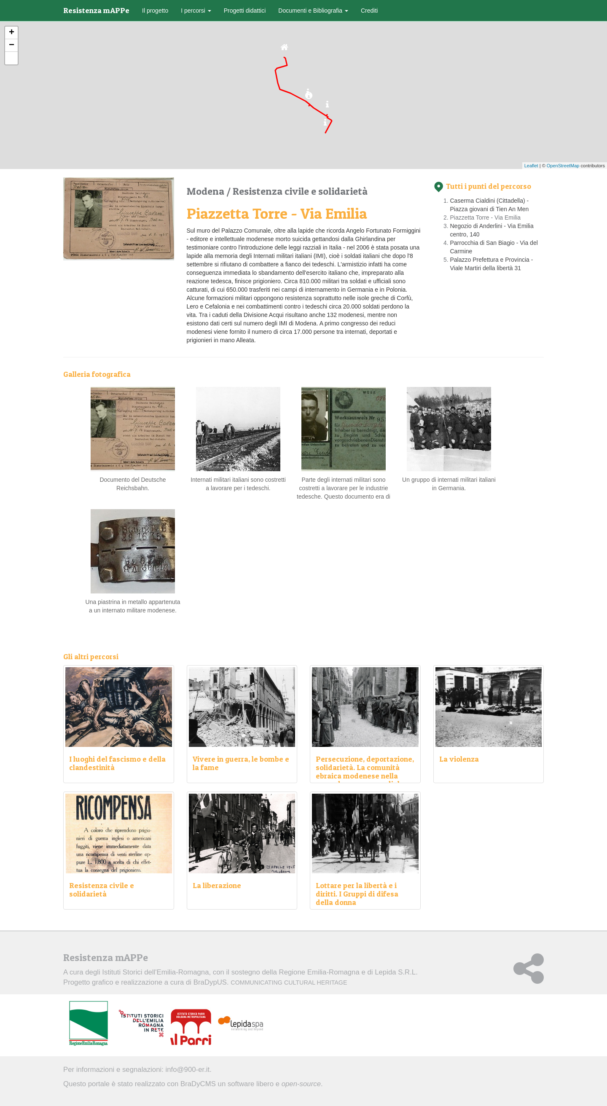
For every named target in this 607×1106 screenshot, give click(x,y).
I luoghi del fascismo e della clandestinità (117, 763)
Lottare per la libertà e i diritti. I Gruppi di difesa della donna (357, 894)
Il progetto (155, 10)
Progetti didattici (245, 10)
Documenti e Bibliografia (313, 10)
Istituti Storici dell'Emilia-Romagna (155, 972)
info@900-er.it (188, 1070)
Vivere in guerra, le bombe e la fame (241, 763)
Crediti (369, 10)
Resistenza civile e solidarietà (300, 191)
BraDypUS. (270, 982)
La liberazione (217, 885)
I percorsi (196, 10)
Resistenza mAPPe (96, 10)
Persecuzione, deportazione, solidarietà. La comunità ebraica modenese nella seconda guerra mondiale (365, 771)
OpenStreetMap (563, 165)
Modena (206, 191)
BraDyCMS (198, 1084)
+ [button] (11, 33)
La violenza (459, 758)
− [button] (11, 45)
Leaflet (531, 165)
